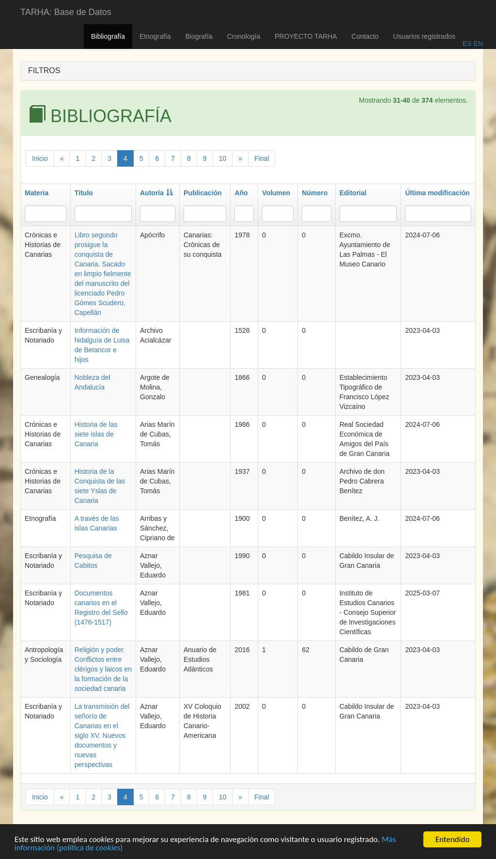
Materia (36, 193)
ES (467, 43)
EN (477, 43)
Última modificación (437, 193)
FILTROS (44, 70)
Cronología (244, 36)
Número (314, 193)
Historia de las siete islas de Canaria (96, 434)
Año (241, 193)
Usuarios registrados (424, 36)
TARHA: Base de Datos (65, 12)
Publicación (203, 193)
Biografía (199, 36)
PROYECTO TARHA (306, 36)
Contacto (365, 36)
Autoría (156, 193)
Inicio (40, 158)
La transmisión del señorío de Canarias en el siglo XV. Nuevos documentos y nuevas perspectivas (102, 735)
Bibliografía (108, 36)
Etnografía (155, 36)
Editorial (353, 193)
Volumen (276, 193)
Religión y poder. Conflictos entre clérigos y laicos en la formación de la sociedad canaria (103, 669)
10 (223, 158)
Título (84, 193)
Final (261, 158)
